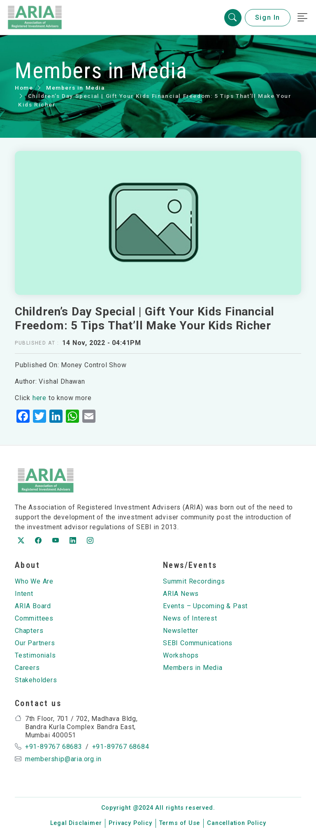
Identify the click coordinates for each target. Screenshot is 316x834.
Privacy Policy (130, 823)
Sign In (267, 17)
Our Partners (35, 643)
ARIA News (181, 594)
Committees (34, 618)
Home (24, 87)
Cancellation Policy (236, 823)
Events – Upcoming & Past (205, 606)
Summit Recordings (194, 581)
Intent (24, 594)
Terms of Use (179, 823)
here (39, 398)
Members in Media (75, 87)
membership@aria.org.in (63, 759)
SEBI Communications (197, 643)
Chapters (29, 631)
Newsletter (180, 631)
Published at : (37, 343)
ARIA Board (33, 606)
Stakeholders (36, 680)
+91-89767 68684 (120, 747)
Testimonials (35, 655)
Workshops (181, 655)
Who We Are (34, 581)
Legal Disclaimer (76, 823)
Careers (27, 668)
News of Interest (190, 618)
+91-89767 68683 (53, 747)
